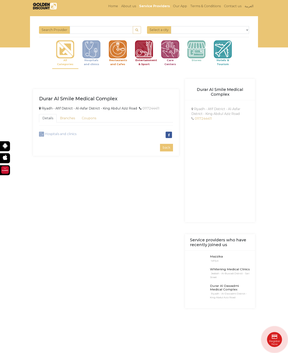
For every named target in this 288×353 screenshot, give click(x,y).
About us (128, 6)
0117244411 (150, 108)
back (166, 147)
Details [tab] (47, 118)
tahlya (214, 260)
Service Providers (154, 6)
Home (113, 6)
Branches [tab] (67, 118)
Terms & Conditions (205, 6)
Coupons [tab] (89, 118)
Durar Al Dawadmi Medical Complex (224, 287)
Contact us (232, 6)
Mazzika (216, 256)
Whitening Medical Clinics (230, 269)
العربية (249, 6)
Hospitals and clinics (60, 134)
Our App (180, 6)
